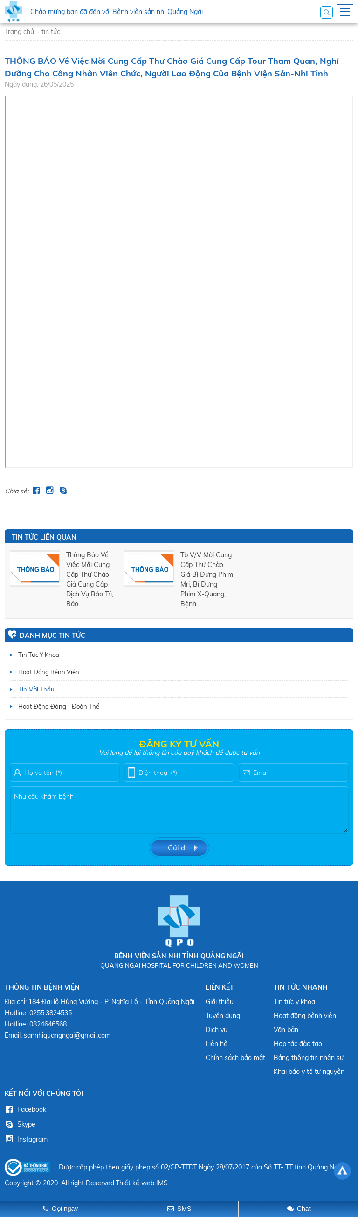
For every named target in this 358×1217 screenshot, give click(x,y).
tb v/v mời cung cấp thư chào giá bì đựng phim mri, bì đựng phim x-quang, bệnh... (206, 579)
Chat (304, 1208)
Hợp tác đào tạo (298, 1043)
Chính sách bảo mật (235, 1057)
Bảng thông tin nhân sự (309, 1057)
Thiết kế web (135, 1183)
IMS (162, 1183)
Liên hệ (216, 1043)
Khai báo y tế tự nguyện (309, 1071)
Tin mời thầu (36, 689)
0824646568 (48, 1024)
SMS (184, 1208)
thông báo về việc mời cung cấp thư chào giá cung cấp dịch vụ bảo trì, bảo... (89, 579)
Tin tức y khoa (38, 654)
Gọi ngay (65, 1208)
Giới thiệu (220, 1002)
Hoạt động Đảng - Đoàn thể (58, 706)
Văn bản (286, 1030)
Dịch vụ (216, 1030)
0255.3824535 (50, 1013)
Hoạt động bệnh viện (48, 672)
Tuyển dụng (223, 1016)
